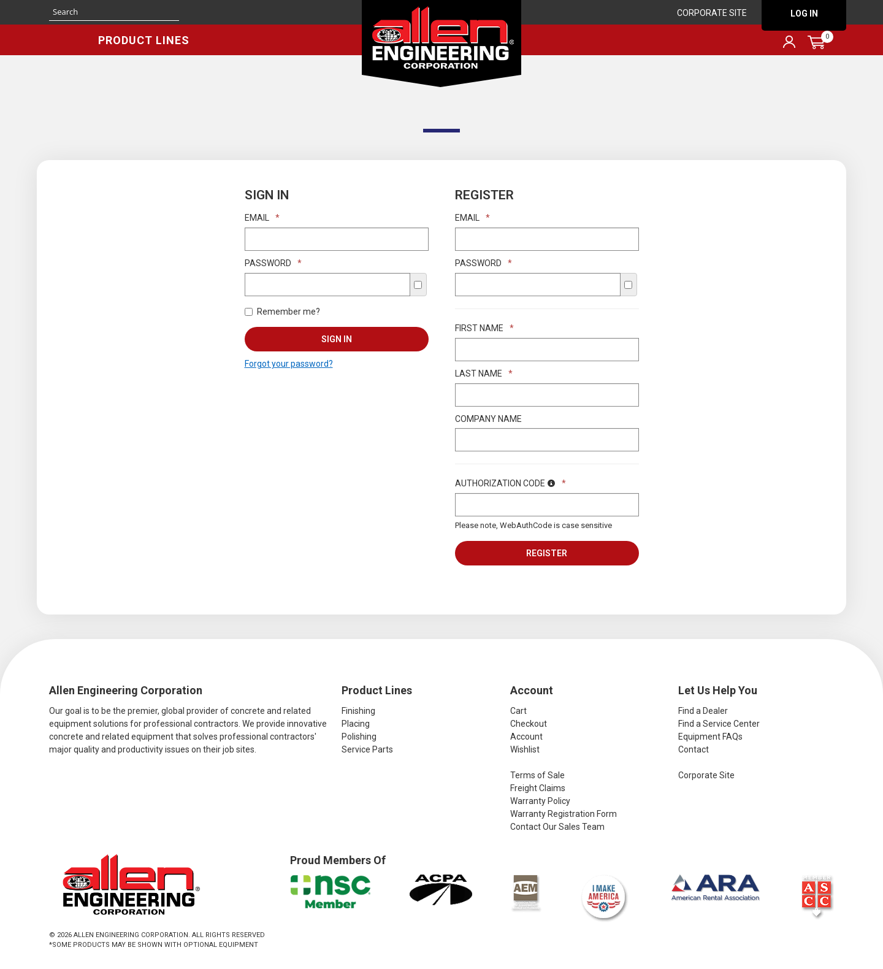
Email (262, 218)
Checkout (528, 724)
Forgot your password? (289, 364)
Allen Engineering (441, 43)
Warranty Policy (540, 801)
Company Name (488, 419)
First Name (484, 328)
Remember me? (282, 311)
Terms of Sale (537, 775)
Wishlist (525, 749)
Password (273, 263)
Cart (518, 711)
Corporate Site (712, 13)
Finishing (358, 711)
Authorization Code (510, 483)
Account (526, 736)
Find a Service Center (719, 724)
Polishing (359, 736)
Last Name (484, 373)
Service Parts (367, 749)
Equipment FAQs (710, 736)
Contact (693, 749)
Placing (356, 724)
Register (546, 553)
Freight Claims (537, 788)
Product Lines (143, 40)
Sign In (336, 339)
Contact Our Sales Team (557, 827)
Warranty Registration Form (563, 814)
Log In (804, 13)
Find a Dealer (703, 711)
